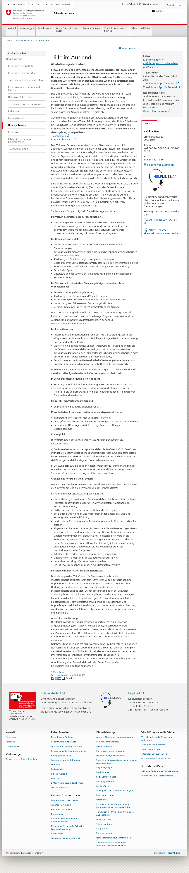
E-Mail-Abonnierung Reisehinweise (68, 783)
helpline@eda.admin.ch (160, 164)
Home (9, 41)
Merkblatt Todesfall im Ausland (70, 323)
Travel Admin (60, 135)
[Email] (70, 678)
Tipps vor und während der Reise (66, 746)
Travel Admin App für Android (161, 87)
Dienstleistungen (91, 31)
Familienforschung (105, 795)
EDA (37, 5)
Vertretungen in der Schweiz (64, 800)
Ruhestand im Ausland (62, 809)
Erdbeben (55, 765)
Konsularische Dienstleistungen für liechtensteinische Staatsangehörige (113, 806)
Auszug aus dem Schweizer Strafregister (115, 791)
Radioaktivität (57, 769)
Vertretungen (26, 31)
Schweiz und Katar (141, 31)
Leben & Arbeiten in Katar (67, 31)
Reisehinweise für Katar (62, 737)
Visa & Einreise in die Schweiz (116, 31)
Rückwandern (57, 814)
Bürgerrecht (102, 829)
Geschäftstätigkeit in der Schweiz (157, 758)
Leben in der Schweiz (151, 749)
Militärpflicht (102, 786)
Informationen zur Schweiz (154, 754)
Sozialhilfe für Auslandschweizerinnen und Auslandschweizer (116, 761)
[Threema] (63, 678)
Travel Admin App (59, 788)
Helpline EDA (136, 693)
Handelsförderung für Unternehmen (113, 838)
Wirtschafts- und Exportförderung (157, 776)
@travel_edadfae (158, 229)
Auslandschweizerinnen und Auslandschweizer (64, 820)
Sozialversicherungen (106, 777)
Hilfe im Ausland (59, 774)
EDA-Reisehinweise (63, 139)
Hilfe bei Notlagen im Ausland (110, 755)
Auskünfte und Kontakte (153, 745)
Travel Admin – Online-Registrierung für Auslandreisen (115, 813)
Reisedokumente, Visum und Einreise (68, 751)
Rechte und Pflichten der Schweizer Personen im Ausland (68, 828)
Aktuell (11, 31)
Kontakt (148, 123)
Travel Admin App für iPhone (161, 83)
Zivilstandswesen (104, 833)
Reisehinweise (45, 31)
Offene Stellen (13, 746)
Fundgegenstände (105, 781)
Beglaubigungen (104, 768)
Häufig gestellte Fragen (62, 755)
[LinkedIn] (60, 678)
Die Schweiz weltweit (60, 5)
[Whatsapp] (67, 678)
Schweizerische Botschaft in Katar (21, 759)
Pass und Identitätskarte (107, 742)
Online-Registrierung (156, 110)
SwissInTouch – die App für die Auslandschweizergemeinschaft (111, 844)
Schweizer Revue (104, 824)
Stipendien (101, 800)
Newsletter (11, 737)
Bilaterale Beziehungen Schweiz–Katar (159, 771)
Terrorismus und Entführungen (65, 760)
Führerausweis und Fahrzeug (110, 751)
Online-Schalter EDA (53, 693)
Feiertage (10, 742)
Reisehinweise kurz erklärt (63, 742)
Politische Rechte (104, 746)
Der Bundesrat (18, 5)
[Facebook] (53, 678)
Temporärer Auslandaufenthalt (65, 838)
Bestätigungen (103, 772)
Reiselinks (55, 778)
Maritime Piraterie (153, 59)
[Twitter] (56, 678)
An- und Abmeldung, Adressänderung (114, 737)
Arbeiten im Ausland (61, 805)
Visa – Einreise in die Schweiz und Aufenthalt (157, 739)
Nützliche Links (103, 819)
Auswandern (57, 834)
